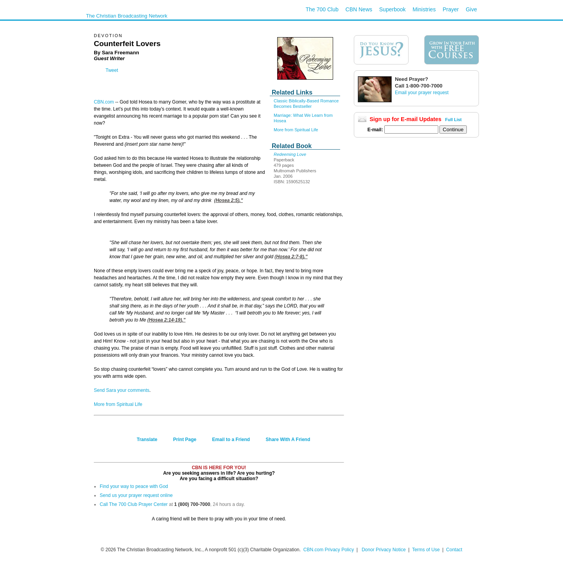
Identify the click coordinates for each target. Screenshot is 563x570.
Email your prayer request (421, 92)
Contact (454, 549)
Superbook (392, 9)
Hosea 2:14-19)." (167, 320)
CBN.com (104, 102)
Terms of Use (426, 549)
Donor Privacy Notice (384, 549)
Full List (453, 119)
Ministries (424, 9)
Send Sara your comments (121, 390)
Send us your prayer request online (136, 495)
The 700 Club (322, 9)
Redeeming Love (290, 154)
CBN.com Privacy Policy (328, 549)
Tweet (112, 70)
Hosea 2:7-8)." (291, 256)
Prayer (451, 9)
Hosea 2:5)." (229, 200)
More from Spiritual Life (296, 129)
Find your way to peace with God (134, 486)
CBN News (359, 9)
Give (471, 9)
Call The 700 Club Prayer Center (134, 504)
